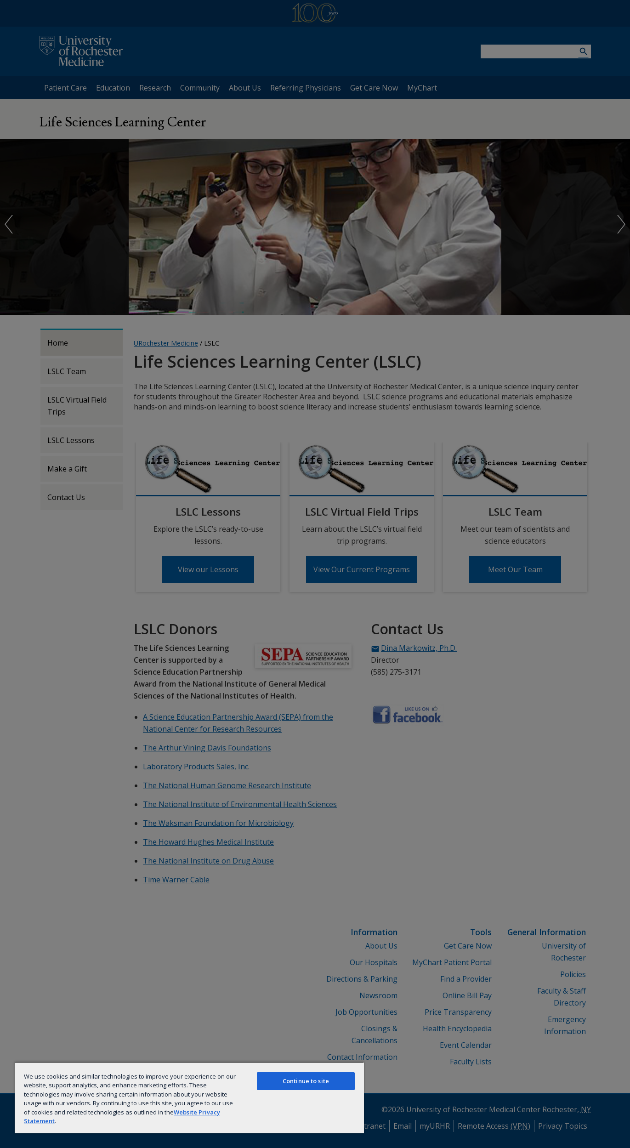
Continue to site (306, 1081)
